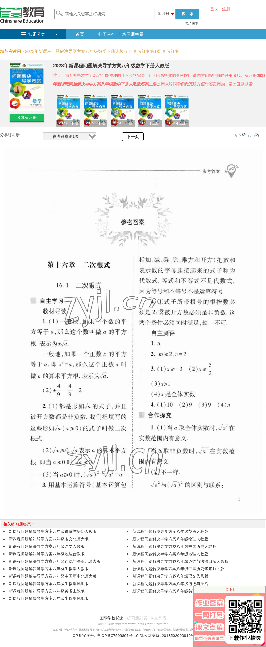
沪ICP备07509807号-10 (117, 635)
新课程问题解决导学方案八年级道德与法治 (170, 583)
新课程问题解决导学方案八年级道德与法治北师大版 (55, 561)
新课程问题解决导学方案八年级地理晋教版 (47, 554)
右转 (255, 135)
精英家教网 (10, 51)
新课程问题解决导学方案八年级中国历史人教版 (174, 546)
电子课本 (191, 23)
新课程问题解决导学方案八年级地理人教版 (170, 554)
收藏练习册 (27, 117)
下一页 (133, 137)
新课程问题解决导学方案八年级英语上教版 (47, 591)
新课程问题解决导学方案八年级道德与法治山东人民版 (180, 561)
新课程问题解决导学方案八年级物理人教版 (170, 539)
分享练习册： (12, 134)
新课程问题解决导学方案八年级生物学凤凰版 (49, 583)
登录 (214, 9)
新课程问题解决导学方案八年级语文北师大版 (49, 539)
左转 (242, 135)
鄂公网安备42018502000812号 (167, 635)
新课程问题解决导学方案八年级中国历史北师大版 (53, 576)
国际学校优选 (111, 618)
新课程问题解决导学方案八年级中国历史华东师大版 (178, 568)
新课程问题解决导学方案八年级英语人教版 (170, 531)
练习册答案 (133, 34)
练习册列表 (137, 618)
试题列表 (159, 618)
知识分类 (36, 34)
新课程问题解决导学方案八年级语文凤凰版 (170, 576)
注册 (226, 9)
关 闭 (229, 589)
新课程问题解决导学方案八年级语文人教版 (47, 546)
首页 (80, 34)
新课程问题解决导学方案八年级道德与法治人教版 (53, 531)
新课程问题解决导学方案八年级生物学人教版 (49, 568)
